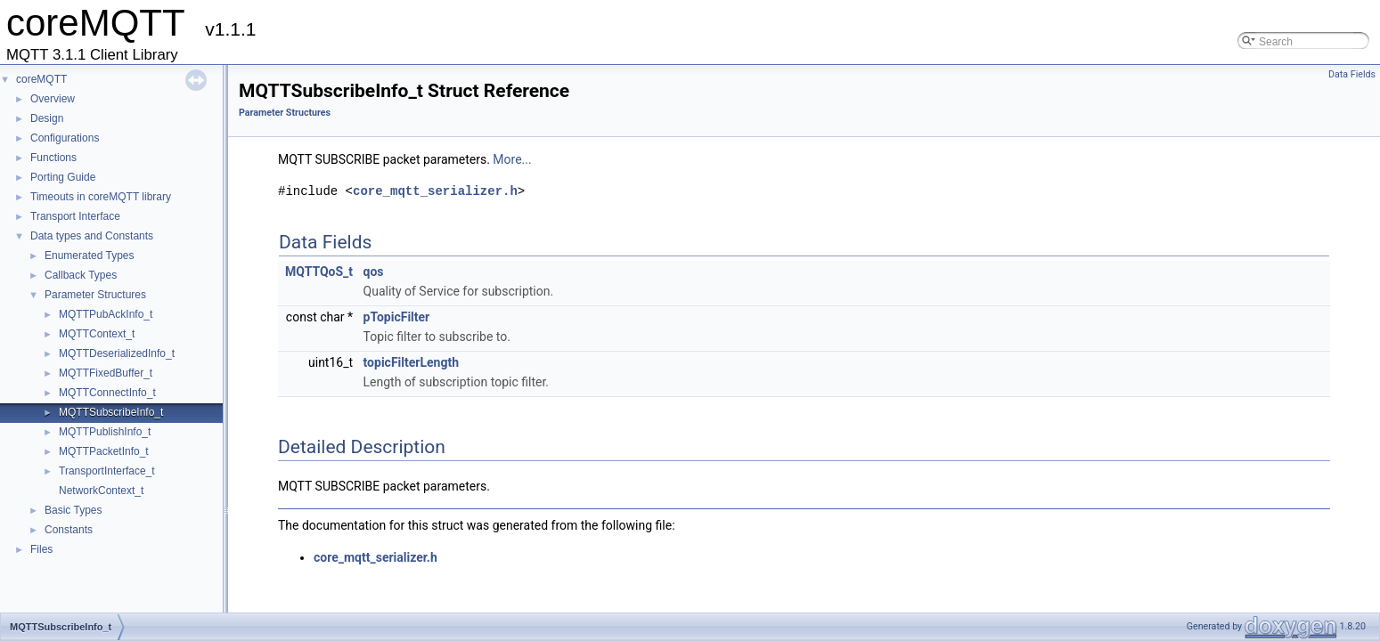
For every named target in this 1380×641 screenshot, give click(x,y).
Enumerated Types (90, 255)
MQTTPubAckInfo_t (105, 314)
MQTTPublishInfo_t (105, 432)
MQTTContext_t (97, 334)
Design (46, 118)
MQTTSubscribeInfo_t (111, 412)
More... (512, 159)
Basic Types (73, 510)
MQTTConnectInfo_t (107, 392)
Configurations (64, 138)
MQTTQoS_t (319, 271)
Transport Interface (75, 216)
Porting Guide (62, 177)
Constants (69, 529)
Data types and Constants (91, 236)
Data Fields (1352, 74)
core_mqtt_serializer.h (435, 191)
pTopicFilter (396, 317)
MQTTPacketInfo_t (104, 451)
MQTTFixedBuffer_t (105, 373)
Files (41, 549)
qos (373, 271)
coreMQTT (41, 79)
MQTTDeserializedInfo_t (117, 353)
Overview (52, 99)
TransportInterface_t (107, 471)
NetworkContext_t (101, 490)
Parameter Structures (95, 294)
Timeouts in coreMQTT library (100, 197)
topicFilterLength (411, 362)
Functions (53, 157)
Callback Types (81, 275)
